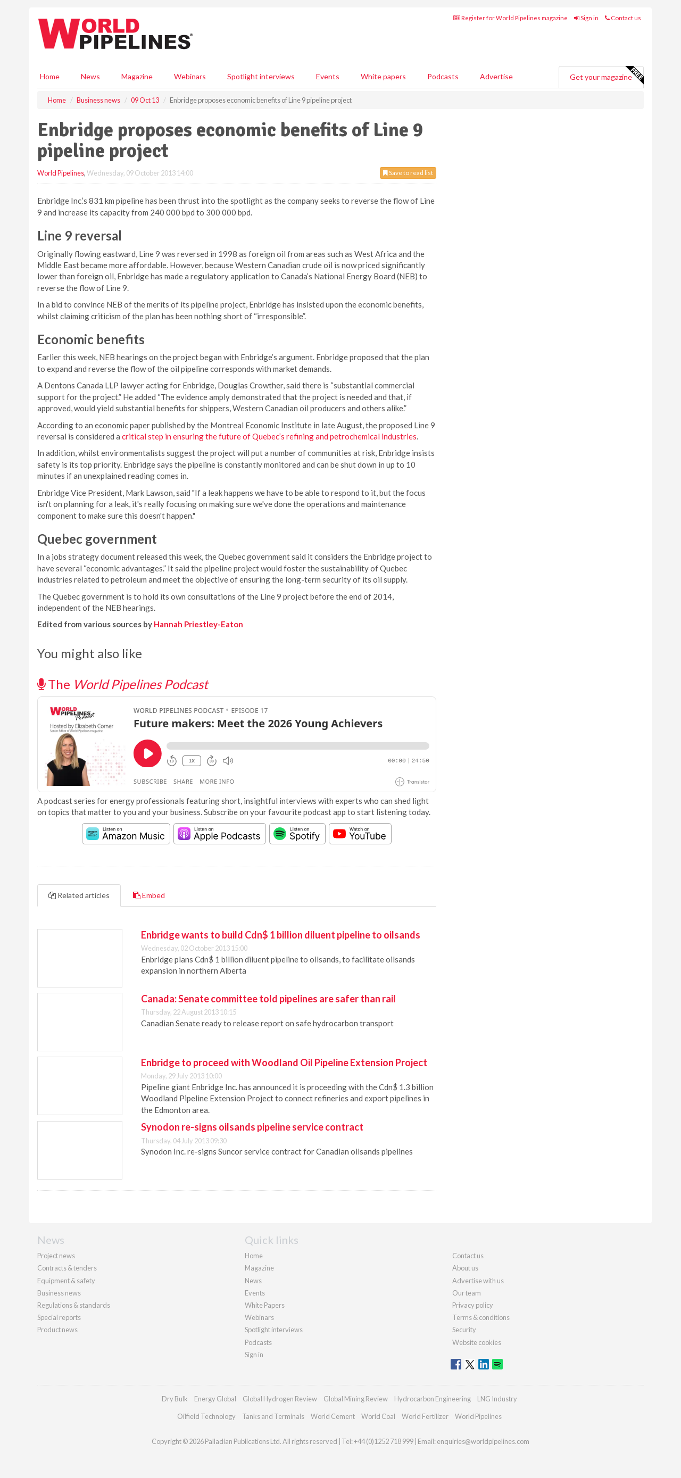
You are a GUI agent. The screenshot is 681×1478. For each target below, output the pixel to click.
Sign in (586, 17)
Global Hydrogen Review (280, 1398)
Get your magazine (606, 76)
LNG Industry (497, 1398)
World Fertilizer (425, 1416)
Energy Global (215, 1398)
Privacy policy (472, 1305)
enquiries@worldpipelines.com (483, 1441)
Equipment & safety (66, 1280)
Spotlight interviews (261, 76)
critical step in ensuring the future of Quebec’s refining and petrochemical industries (269, 436)
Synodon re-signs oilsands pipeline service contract (252, 1127)
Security (464, 1329)
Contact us (623, 17)
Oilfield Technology (206, 1416)
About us (465, 1268)
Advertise (496, 76)
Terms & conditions (481, 1317)
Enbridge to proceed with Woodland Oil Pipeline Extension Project (284, 1062)
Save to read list (408, 173)
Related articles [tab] (79, 895)
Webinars (190, 76)
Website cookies (476, 1342)
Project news (56, 1255)
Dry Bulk (175, 1398)
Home (50, 76)
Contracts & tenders (67, 1268)
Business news (59, 1293)
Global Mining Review (355, 1398)
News (253, 1280)
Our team (466, 1293)
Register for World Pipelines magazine (510, 17)
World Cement (333, 1416)
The (122, 684)
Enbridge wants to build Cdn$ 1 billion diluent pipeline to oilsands (280, 935)
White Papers (265, 1305)
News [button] (90, 76)
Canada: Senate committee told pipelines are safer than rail (268, 998)
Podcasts (443, 76)
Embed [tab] (149, 895)
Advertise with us (478, 1280)
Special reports (59, 1317)
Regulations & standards (73, 1305)
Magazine (137, 76)
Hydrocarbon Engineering (432, 1398)
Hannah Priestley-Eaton (198, 624)
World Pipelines (60, 173)
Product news (57, 1329)
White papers (383, 76)
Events (327, 76)
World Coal (378, 1416)
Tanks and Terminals (273, 1416)
